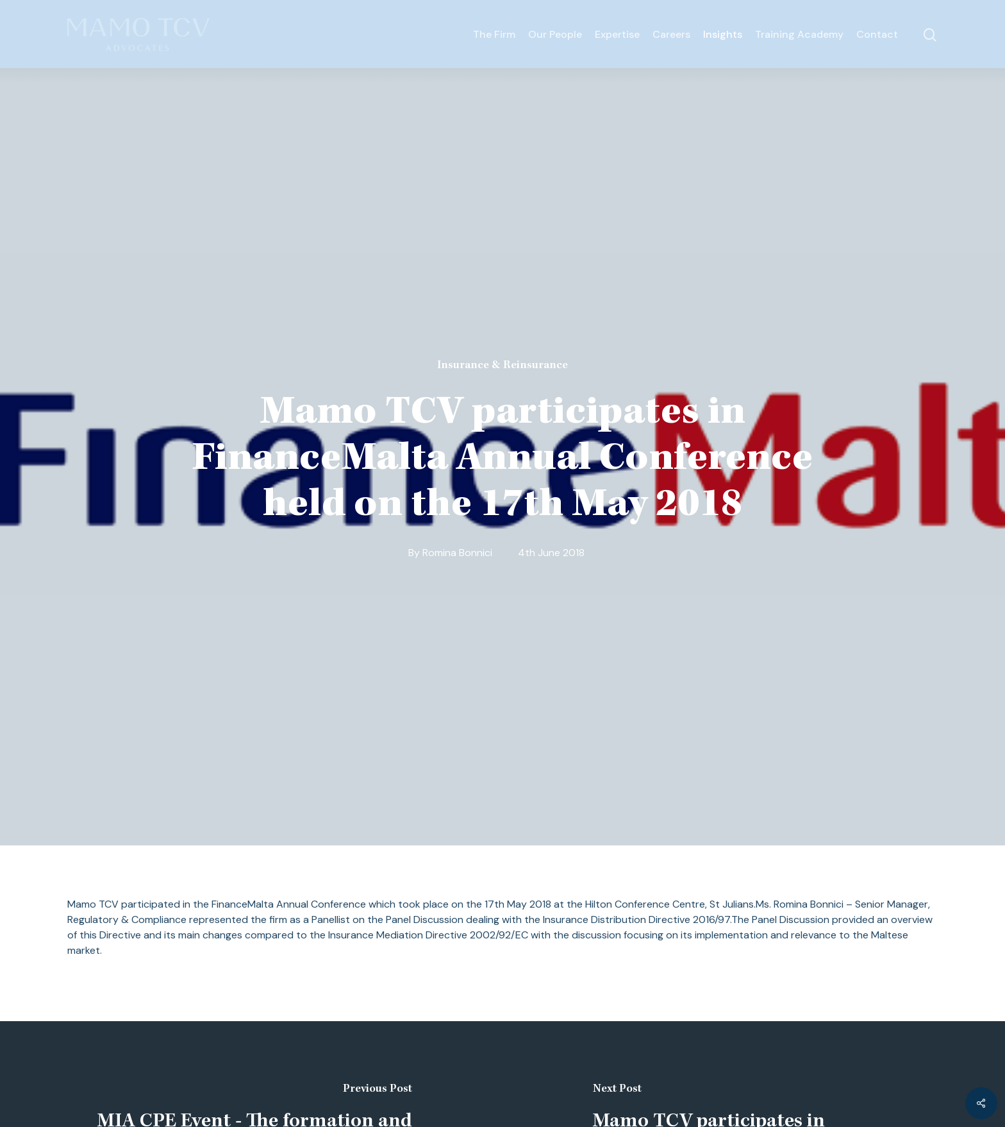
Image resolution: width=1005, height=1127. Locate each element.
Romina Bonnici (457, 552)
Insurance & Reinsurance (502, 365)
